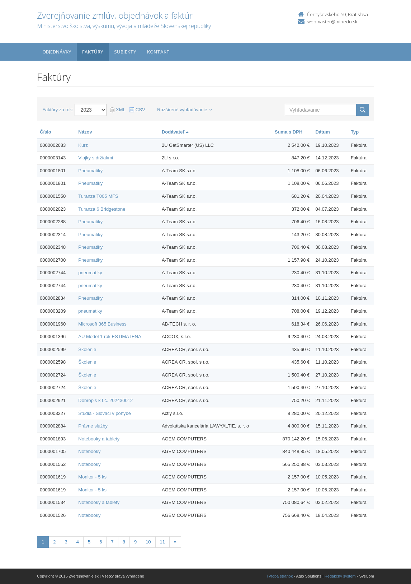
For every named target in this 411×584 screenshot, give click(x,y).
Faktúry (92, 51)
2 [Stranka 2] (54, 542)
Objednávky (56, 51)
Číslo (45, 132)
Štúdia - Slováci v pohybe (104, 413)
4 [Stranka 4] (77, 542)
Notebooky (89, 451)
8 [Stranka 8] (124, 542)
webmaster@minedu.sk (332, 21)
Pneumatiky (90, 170)
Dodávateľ (175, 132)
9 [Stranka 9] (135, 542)
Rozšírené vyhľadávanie (184, 109)
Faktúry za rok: (57, 109)
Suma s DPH (288, 132)
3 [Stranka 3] (66, 542)
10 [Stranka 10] (148, 542)
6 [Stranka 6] (100, 542)
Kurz (83, 145)
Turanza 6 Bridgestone (101, 209)
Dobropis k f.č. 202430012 (105, 400)
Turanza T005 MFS (98, 196)
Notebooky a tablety (98, 438)
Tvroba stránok (279, 576)
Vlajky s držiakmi (95, 157)
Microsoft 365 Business (102, 324)
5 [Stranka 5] (89, 542)
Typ (355, 132)
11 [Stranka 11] (162, 542)
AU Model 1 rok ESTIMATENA (109, 336)
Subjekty (125, 51)
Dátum (322, 132)
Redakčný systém (340, 576)
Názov (85, 132)
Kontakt (158, 51)
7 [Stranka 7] (112, 542)
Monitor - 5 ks (92, 477)
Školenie (87, 349)
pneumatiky (90, 272)
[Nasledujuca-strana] (175, 542)
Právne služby (93, 426)
